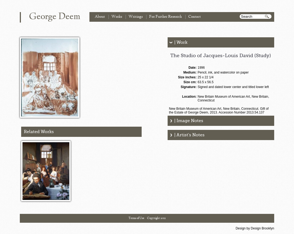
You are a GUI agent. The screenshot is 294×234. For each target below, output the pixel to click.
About (100, 17)
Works (116, 17)
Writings (136, 17)
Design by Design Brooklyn (255, 228)
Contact (194, 17)
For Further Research (165, 17)
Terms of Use (136, 218)
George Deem (54, 17)
